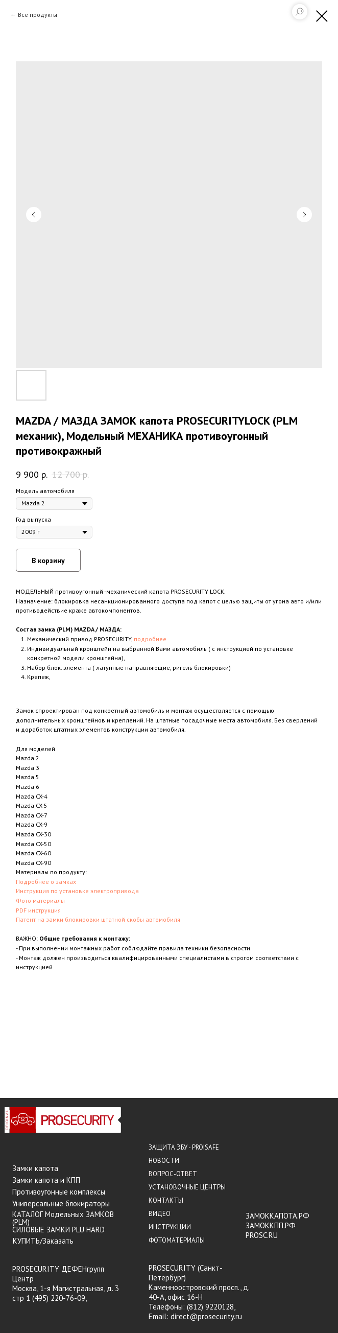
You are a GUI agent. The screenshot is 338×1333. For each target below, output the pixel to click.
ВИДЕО (160, 1213)
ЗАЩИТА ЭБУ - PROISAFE (184, 1147)
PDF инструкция (38, 910)
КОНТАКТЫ (166, 1200)
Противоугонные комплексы (58, 1192)
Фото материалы (40, 900)
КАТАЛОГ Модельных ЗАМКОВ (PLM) (63, 1218)
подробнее (150, 639)
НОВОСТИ (164, 1160)
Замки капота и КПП (46, 1180)
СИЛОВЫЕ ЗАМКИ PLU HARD (58, 1229)
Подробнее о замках (46, 881)
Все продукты (37, 14)
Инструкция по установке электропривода (77, 891)
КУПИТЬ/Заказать (43, 1241)
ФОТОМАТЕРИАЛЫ (177, 1240)
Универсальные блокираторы (61, 1203)
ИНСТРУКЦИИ (170, 1227)
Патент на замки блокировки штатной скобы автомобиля (98, 919)
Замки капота (35, 1168)
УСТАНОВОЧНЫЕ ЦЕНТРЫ (187, 1187)
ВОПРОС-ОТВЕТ (173, 1174)
